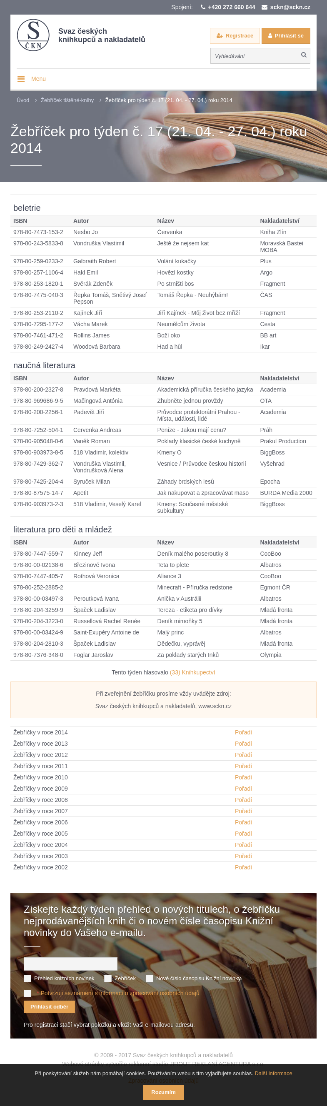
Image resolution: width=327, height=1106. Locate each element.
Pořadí (243, 732)
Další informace (273, 1073)
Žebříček (125, 978)
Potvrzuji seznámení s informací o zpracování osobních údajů (119, 993)
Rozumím (163, 1092)
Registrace (239, 35)
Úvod (23, 100)
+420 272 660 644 (231, 7)
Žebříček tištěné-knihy (67, 100)
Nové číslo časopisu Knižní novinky (198, 978)
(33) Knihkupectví (192, 672)
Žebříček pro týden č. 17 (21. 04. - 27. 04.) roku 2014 (168, 100)
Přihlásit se (289, 35)
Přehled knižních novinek (64, 978)
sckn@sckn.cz (290, 7)
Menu (38, 78)
